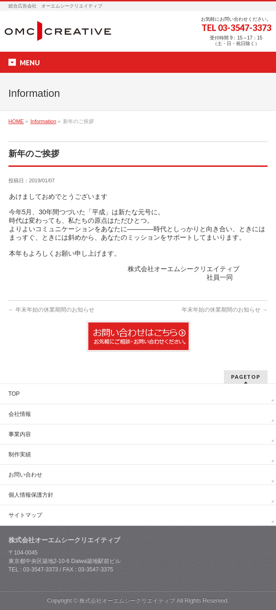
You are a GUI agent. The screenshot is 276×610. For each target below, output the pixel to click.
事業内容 (19, 434)
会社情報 (19, 414)
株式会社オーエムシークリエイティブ (127, 600)
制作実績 (19, 454)
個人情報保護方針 (31, 495)
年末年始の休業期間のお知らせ (51, 309)
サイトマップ (25, 515)
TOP (14, 394)
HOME (16, 121)
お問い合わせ (25, 474)
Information (43, 121)
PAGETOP (246, 377)
